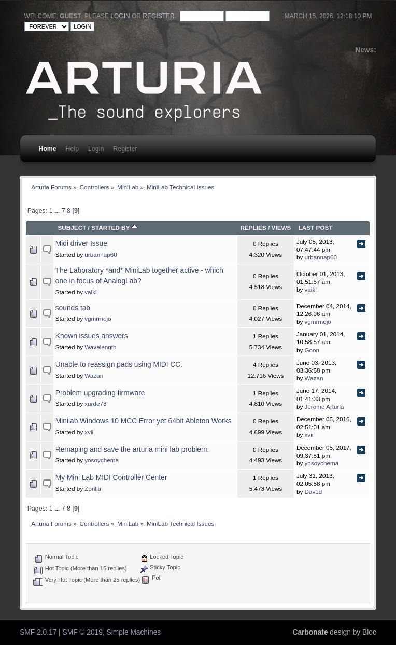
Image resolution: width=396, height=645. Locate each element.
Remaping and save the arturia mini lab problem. (132, 450)
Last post (316, 227)
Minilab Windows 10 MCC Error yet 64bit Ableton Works (143, 421)
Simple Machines (134, 632)
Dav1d (313, 491)
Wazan (93, 375)
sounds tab (72, 308)
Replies (253, 227)
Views (281, 227)
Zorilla (92, 488)
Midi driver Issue (81, 244)
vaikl (90, 292)
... (58, 210)
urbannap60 (100, 254)
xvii (88, 432)
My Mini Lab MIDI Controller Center (111, 478)
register (158, 16)
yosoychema (101, 460)
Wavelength (100, 347)
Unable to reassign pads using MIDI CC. (118, 364)
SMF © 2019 (83, 632)
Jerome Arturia (324, 406)
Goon (312, 350)
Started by (114, 227)
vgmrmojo (97, 318)
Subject (72, 227)
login (120, 16)
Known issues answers (91, 336)
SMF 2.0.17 (38, 632)
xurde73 (95, 403)
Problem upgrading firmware (100, 393)
